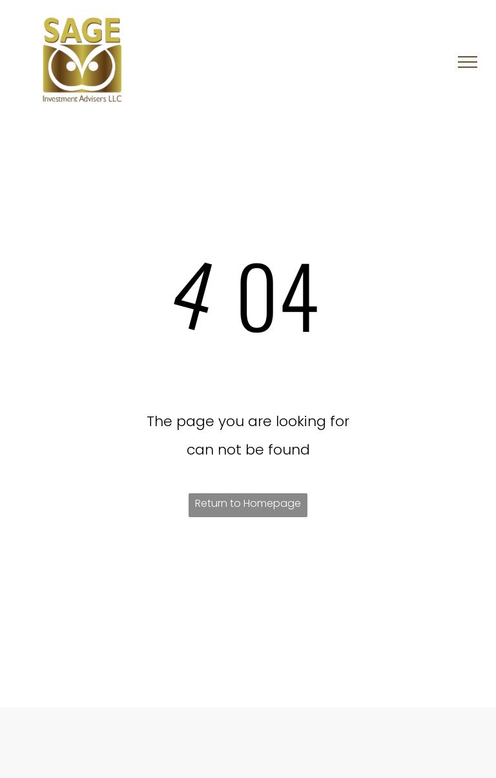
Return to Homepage (248, 503)
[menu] (467, 62)
